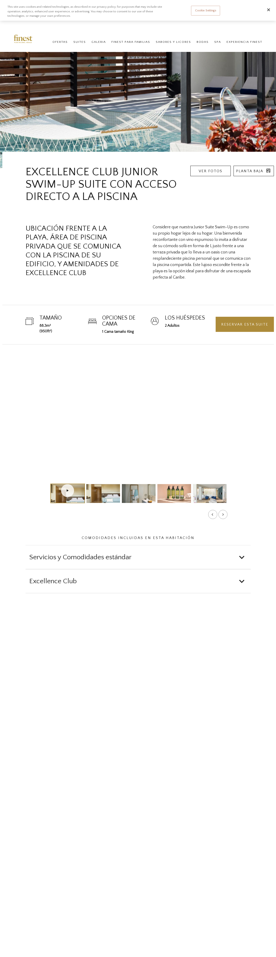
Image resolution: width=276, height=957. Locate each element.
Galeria (98, 42)
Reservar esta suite (244, 324)
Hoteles (32, 24)
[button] (138, 557)
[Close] (268, 10)
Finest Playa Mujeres (53, 24)
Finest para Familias (130, 42)
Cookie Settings (205, 10)
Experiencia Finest (244, 42)
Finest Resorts (14, 24)
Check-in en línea (179, 24)
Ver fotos (210, 171)
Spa (217, 42)
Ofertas (60, 42)
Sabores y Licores (173, 42)
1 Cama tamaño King (118, 332)
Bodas (202, 42)
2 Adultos (172, 325)
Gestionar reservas (150, 24)
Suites (79, 42)
